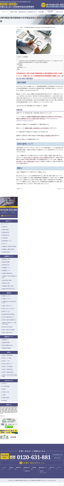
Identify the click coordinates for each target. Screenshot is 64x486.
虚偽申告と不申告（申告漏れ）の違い (9, 277)
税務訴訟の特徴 (6, 342)
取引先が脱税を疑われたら (8, 317)
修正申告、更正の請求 (7, 327)
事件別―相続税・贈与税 (7, 372)
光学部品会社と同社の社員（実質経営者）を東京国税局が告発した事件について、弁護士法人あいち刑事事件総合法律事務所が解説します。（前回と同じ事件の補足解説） (41, 61)
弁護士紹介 (5, 226)
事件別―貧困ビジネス (7, 363)
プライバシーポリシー (43, 472)
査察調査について (6, 270)
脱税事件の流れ (6, 264)
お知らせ (4, 383)
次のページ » (60, 188)
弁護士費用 (41, 12)
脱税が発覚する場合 (7, 280)
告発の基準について (21, 67)
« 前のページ (19, 188)
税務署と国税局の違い (7, 273)
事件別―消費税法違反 (7, 369)
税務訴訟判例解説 (6, 348)
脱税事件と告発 (6, 283)
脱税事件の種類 (6, 262)
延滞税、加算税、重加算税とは (9, 319)
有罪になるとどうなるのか (8, 308)
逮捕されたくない (6, 296)
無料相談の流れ (23, 12)
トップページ (4, 12)
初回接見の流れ (32, 12)
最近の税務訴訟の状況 (7, 345)
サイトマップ (58, 468)
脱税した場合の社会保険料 (8, 329)
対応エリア (4, 243)
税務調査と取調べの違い (8, 286)
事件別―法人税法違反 (7, 366)
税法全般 (4, 400)
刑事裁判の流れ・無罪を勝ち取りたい (9, 302)
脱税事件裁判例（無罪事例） (8, 314)
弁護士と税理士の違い (7, 332)
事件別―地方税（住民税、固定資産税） (9, 375)
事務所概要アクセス (50, 11)
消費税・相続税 (5, 397)
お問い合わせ (59, 12)
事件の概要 (19, 64)
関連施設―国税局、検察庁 (8, 249)
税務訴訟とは (5, 339)
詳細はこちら (2, 415)
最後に (18, 69)
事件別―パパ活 (6, 361)
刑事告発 (20, 65)
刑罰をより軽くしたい (7, 305)
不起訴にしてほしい (6, 298)
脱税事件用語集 (6, 252)
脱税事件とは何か (6, 259)
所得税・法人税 (5, 392)
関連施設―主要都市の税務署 (9, 246)
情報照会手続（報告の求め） (8, 288)
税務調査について (6, 267)
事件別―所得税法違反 (7, 355)
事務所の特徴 (13, 12)
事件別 (21, 27)
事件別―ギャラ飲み (6, 358)
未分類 (4, 394)
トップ (17, 27)
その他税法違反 (6, 386)
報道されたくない (6, 311)
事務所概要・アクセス (7, 240)
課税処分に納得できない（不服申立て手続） (9, 323)
